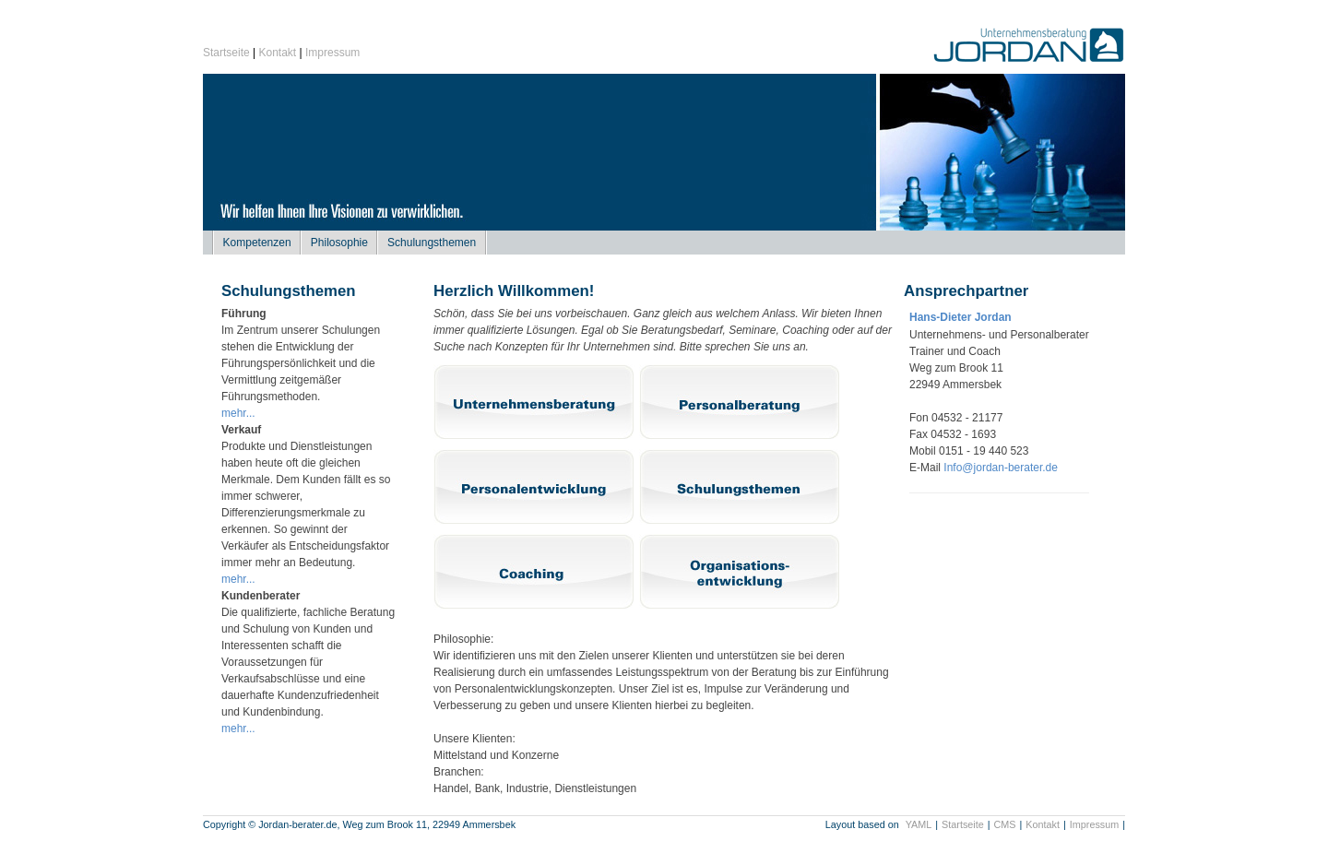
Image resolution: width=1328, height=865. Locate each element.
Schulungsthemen (431, 242)
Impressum (332, 52)
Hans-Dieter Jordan (960, 317)
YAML (919, 824)
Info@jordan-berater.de (1000, 467)
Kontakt (278, 52)
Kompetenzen (257, 242)
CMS (1005, 824)
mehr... (238, 413)
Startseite (226, 52)
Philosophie (339, 242)
